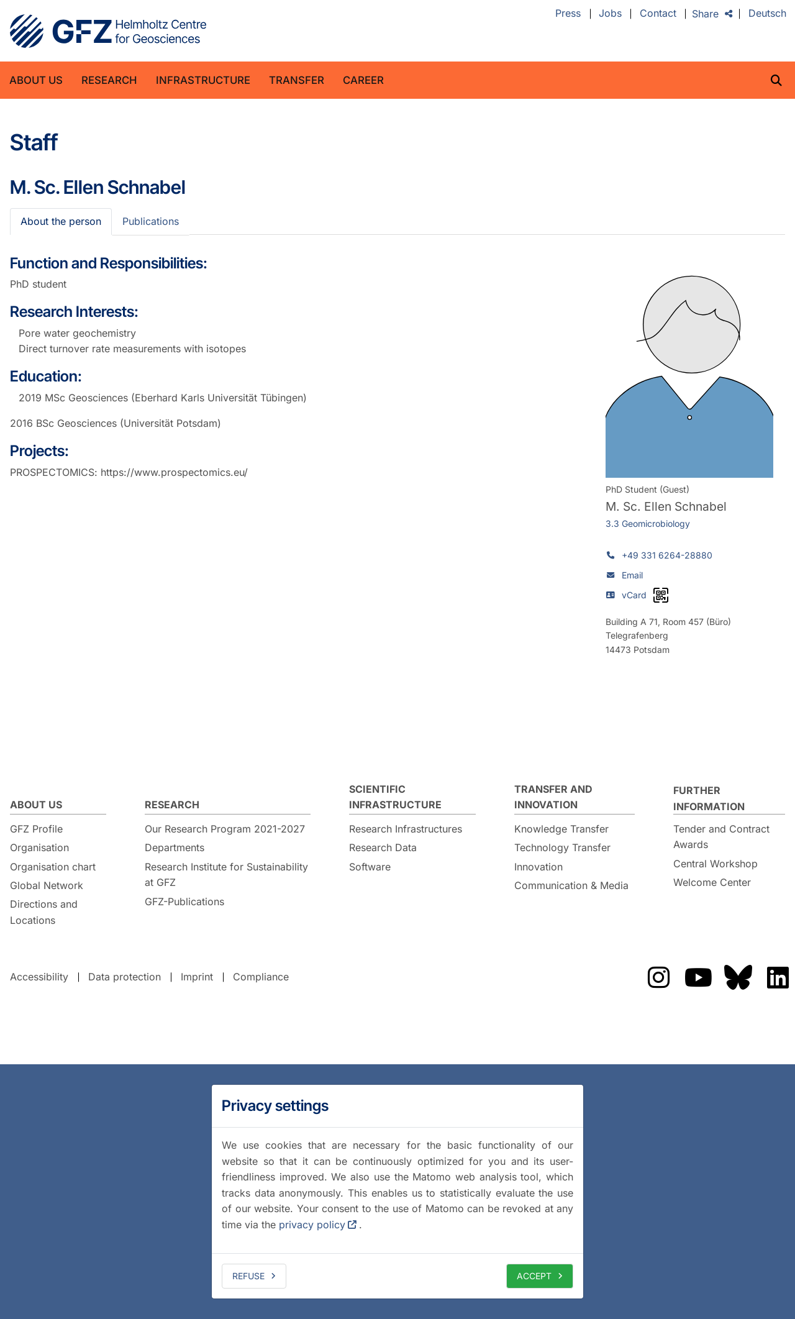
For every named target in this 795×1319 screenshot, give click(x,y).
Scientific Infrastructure (395, 797)
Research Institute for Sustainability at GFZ (226, 874)
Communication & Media (571, 885)
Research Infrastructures (405, 829)
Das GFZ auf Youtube (698, 977)
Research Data (383, 847)
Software (370, 866)
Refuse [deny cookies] (248, 1276)
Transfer (296, 80)
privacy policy (312, 1224)
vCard (634, 595)
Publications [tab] (150, 221)
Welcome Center (712, 882)
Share (705, 13)
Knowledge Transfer (561, 829)
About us (36, 80)
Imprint (197, 976)
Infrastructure (203, 80)
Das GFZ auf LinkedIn (777, 977)
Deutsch (767, 13)
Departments (174, 847)
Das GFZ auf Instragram (658, 977)
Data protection (124, 976)
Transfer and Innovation (553, 797)
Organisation (39, 847)
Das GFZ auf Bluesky (737, 977)
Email (632, 575)
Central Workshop (715, 863)
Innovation (538, 866)
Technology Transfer (562, 847)
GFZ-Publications (184, 901)
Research (109, 80)
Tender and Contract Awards (721, 837)
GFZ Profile (36, 829)
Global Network (46, 885)
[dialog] (397, 1191)
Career (363, 80)
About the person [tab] (60, 221)
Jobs (610, 13)
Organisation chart (53, 866)
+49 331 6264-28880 (667, 555)
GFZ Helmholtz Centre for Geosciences (108, 31)
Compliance (261, 976)
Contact (658, 13)
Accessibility (39, 976)
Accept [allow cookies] (534, 1276)
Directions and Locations (44, 912)
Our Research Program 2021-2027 (225, 829)
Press (568, 13)
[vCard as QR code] (660, 595)
